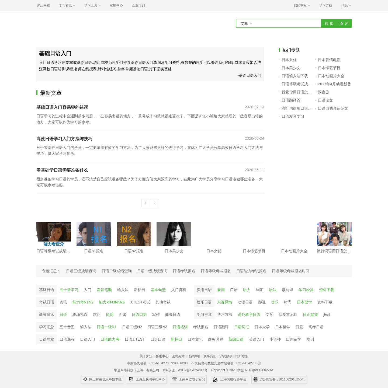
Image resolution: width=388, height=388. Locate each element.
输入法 (123, 290)
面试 (122, 314)
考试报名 (200, 327)
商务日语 (172, 314)
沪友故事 (226, 356)
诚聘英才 (178, 356)
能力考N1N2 (82, 302)
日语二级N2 (132, 327)
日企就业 (310, 314)
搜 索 (329, 23)
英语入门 (256, 339)
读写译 (287, 290)
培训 (310, 339)
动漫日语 (245, 302)
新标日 (139, 290)
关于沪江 (146, 356)
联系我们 (209, 356)
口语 (234, 290)
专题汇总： (51, 271)
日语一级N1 (107, 327)
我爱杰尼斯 (288, 314)
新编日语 (236, 339)
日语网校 (46, 339)
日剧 (299, 327)
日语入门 (87, 339)
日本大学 (262, 327)
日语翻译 (221, 327)
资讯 (63, 302)
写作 (156, 314)
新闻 (221, 290)
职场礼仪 (80, 314)
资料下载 (326, 290)
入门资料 (178, 290)
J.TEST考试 (140, 302)
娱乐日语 (204, 302)
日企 (63, 314)
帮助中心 (116, 5)
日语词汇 (241, 327)
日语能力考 (110, 339)
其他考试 (163, 302)
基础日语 (46, 290)
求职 (97, 314)
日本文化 (195, 339)
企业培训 (138, 5)
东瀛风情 (224, 302)
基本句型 (158, 290)
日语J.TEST (135, 339)
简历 (109, 314)
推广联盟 (241, 356)
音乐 (275, 302)
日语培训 (180, 327)
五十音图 (67, 327)
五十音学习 (69, 290)
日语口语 (139, 314)
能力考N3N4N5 (112, 302)
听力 (247, 290)
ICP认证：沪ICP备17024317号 (185, 370)
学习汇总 (46, 327)
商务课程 (215, 339)
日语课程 (67, 339)
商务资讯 (46, 314)
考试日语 (46, 302)
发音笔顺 (104, 290)
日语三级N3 (157, 327)
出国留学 (293, 339)
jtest (326, 314)
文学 (269, 314)
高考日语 (316, 327)
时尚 (288, 302)
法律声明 (194, 356)
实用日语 (204, 290)
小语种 (275, 339)
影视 (262, 302)
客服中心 (161, 356)
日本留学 (304, 302)
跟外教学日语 (249, 314)
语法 (272, 290)
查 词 (344, 23)
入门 (87, 290)
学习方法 (224, 314)
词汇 (260, 290)
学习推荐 (204, 314)
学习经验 (306, 290)
